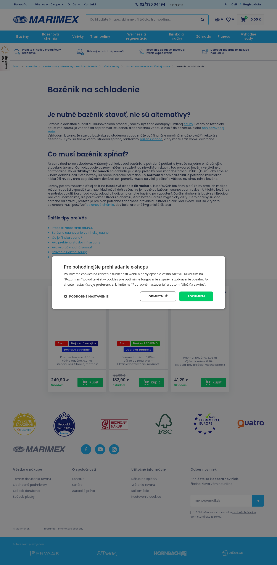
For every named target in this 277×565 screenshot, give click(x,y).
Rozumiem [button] (196, 296)
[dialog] (138, 282)
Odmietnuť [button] (158, 296)
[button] (86, 296)
